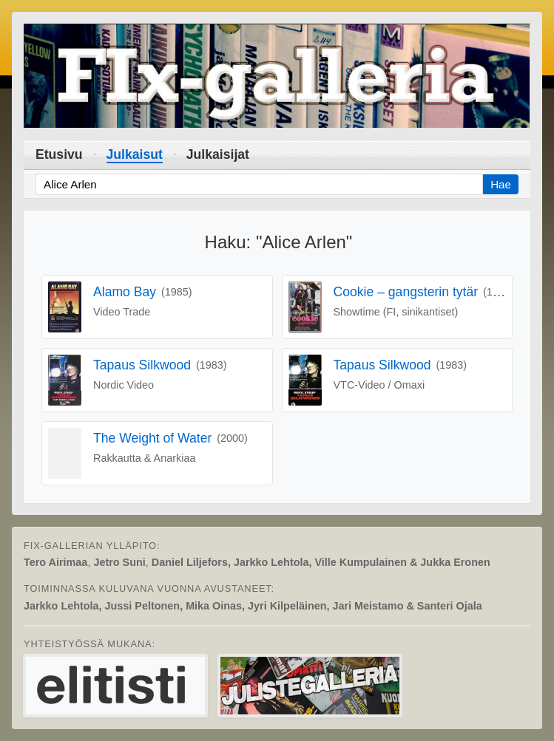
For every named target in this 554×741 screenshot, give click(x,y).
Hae (500, 184)
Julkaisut (135, 154)
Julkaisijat (217, 154)
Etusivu (59, 154)
